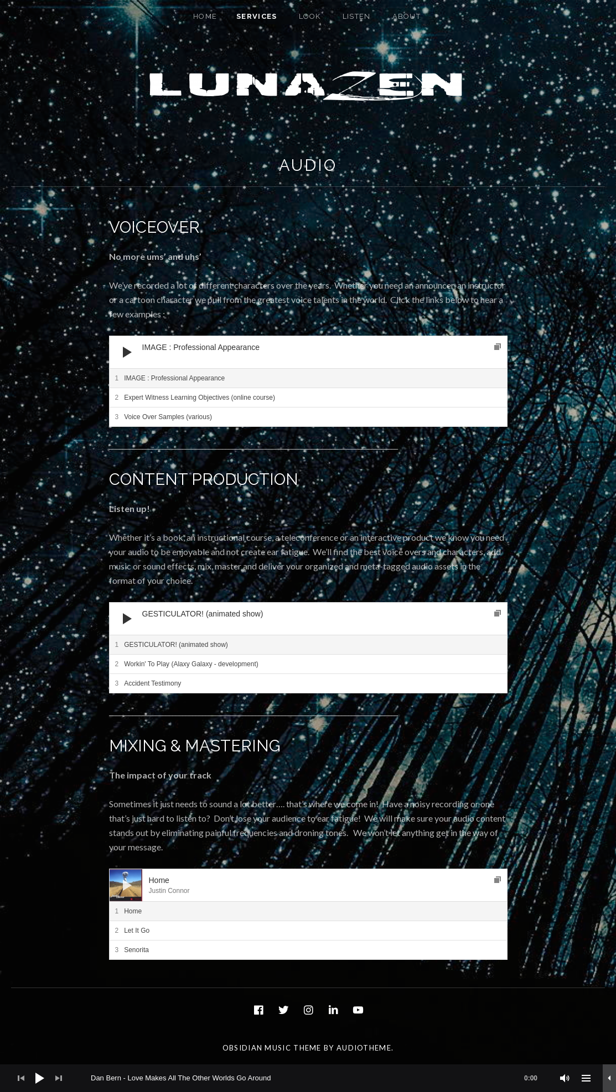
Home (205, 16)
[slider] (319, 1078)
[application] (308, 352)
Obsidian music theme (272, 1047)
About (406, 16)
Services (256, 16)
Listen (357, 16)
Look (310, 16)
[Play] (127, 352)
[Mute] (565, 1078)
